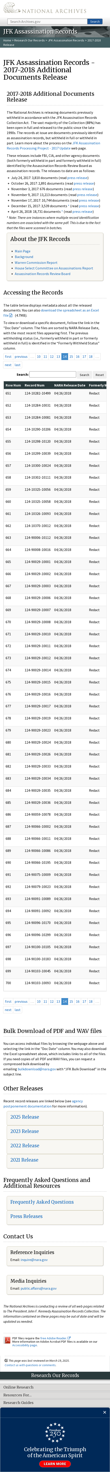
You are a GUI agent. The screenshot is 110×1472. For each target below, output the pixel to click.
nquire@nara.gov (34, 1259)
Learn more (55, 1464)
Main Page (22, 251)
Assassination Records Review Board (42, 273)
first (8, 356)
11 (45, 356)
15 (71, 356)
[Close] (105, 1412)
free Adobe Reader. (55, 1338)
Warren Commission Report (36, 262)
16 (78, 356)
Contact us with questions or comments (30, 1365)
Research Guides (18, 1403)
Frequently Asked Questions (42, 1202)
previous (21, 356)
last (18, 365)
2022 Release (24, 1145)
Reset (100, 375)
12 (52, 356)
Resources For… (17, 1395)
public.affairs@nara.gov (38, 1288)
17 (84, 356)
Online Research (18, 1387)
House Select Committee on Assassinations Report (54, 268)
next (8, 365)
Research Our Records (29, 40)
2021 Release (24, 1160)
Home (7, 40)
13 (58, 356)
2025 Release (24, 1117)
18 (91, 356)
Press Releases (26, 1216)
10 (39, 356)
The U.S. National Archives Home (44, 9)
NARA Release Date (69, 385)
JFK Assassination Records (66, 40)
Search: (23, 374)
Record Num (35, 385)
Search (95, 21)
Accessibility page (24, 1345)
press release (77, 177)
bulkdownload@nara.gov (37, 1069)
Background (24, 256)
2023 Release (24, 1131)
